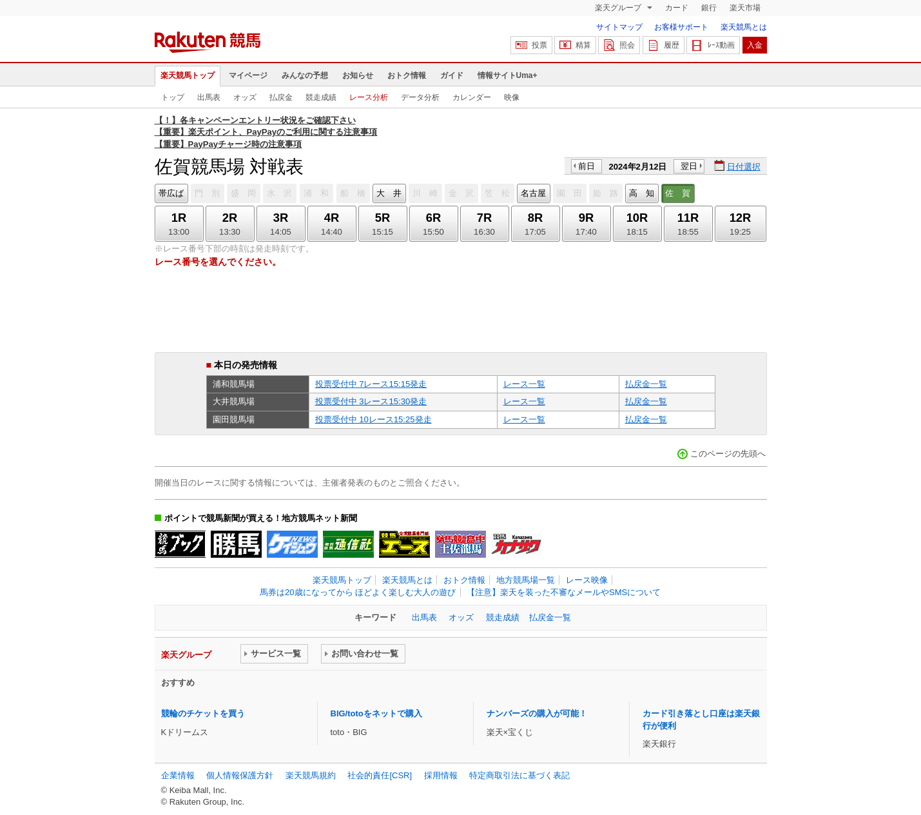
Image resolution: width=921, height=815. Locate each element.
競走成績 (320, 97)
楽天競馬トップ (187, 75)
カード (676, 7)
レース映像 (587, 580)
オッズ (245, 97)
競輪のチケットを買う (203, 713)
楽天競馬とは (744, 27)
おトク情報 (406, 75)
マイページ (248, 75)
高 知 (641, 193)
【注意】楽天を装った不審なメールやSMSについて (564, 592)
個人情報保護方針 (239, 775)
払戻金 (281, 97)
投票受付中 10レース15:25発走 (373, 419)
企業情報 (178, 775)
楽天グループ (619, 7)
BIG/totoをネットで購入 (376, 713)
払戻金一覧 (646, 384)
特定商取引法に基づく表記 (519, 775)
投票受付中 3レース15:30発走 (371, 401)
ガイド (451, 75)
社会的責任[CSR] (379, 775)
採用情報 (441, 775)
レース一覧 (524, 384)
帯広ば (171, 193)
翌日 (689, 166)
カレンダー (471, 97)
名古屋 (533, 193)
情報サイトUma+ (508, 75)
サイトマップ (619, 27)
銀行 (709, 7)
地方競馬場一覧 (525, 580)
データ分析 (420, 97)
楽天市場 (745, 7)
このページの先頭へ (728, 453)
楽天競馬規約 (311, 775)
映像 (511, 97)
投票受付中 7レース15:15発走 (371, 384)
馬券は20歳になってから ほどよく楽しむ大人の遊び (358, 592)
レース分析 (368, 97)
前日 (586, 166)
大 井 (389, 193)
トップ (172, 97)
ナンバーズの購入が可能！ (537, 713)
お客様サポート (681, 27)
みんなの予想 (305, 75)
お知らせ (357, 75)
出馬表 (208, 97)
